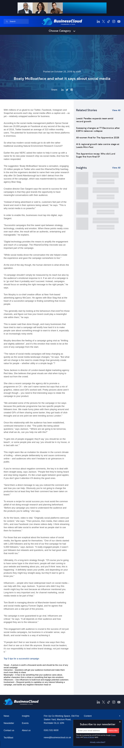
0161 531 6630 (51, 730)
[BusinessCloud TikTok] (108, 21)
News (6, 716)
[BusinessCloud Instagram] (113, 21)
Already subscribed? (97, 742)
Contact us (9, 730)
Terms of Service (88, 737)
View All (116, 110)
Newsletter (9, 723)
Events (25, 723)
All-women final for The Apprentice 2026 (97, 137)
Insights (25, 716)
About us (26, 730)
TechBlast (8, 737)
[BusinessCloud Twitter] (103, 21)
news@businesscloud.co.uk (57, 737)
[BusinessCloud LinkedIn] (98, 21)
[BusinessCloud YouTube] (118, 21)
